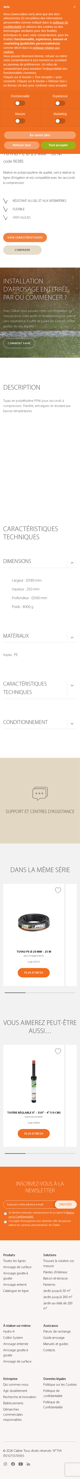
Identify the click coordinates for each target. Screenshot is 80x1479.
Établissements (13, 1403)
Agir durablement (15, 1391)
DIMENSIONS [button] (17, 561)
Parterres (49, 1285)
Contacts (49, 1350)
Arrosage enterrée (15, 1344)
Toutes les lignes (14, 1261)
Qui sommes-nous (16, 1385)
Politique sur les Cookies (60, 1385)
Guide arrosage (53, 1338)
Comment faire (19, 343)
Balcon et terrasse (55, 1278)
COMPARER (22, 250)
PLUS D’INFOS (33, 972)
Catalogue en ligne (16, 1291)
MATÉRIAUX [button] (16, 636)
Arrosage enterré (14, 1285)
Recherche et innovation (19, 1397)
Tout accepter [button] (58, 145)
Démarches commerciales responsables (13, 1415)
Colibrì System (13, 1338)
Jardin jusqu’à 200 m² (57, 1297)
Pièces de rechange (57, 1331)
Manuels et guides (55, 1344)
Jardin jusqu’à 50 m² (56, 1291)
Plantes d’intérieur (55, 1272)
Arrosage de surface (17, 1267)
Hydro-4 (9, 1331)
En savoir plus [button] (40, 135)
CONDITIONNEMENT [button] (25, 722)
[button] (74, 6)
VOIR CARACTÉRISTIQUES (25, 237)
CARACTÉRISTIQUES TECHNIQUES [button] (25, 688)
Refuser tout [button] (22, 145)
